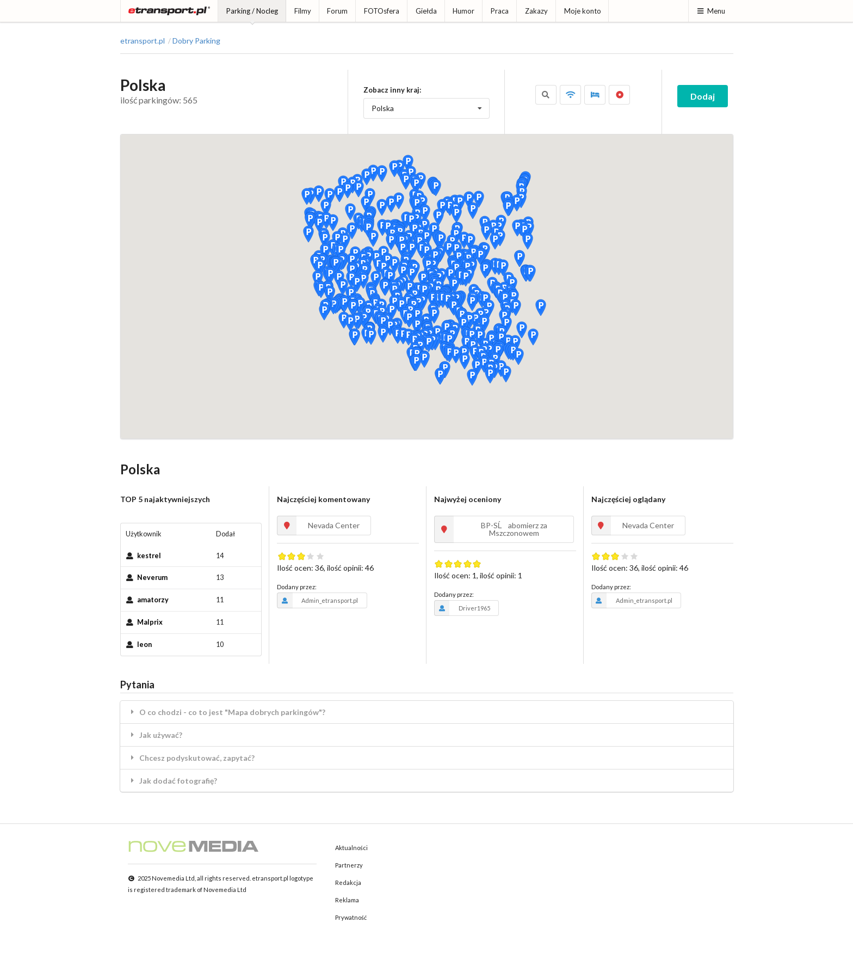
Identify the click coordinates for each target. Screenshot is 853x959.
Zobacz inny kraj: (392, 89)
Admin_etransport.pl (317, 600)
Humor (463, 11)
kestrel (149, 556)
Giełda (426, 11)
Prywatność (351, 917)
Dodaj (702, 96)
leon (144, 644)
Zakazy (536, 11)
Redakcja (348, 882)
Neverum (152, 577)
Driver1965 (462, 607)
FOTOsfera (381, 11)
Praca (500, 11)
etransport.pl (142, 41)
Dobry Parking (196, 41)
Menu (710, 11)
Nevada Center (318, 525)
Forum (337, 11)
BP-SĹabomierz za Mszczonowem (490, 529)
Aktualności (351, 847)
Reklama (347, 899)
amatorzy (153, 600)
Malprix (150, 622)
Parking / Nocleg (252, 11)
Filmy (302, 11)
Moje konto (582, 11)
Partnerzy (349, 865)
